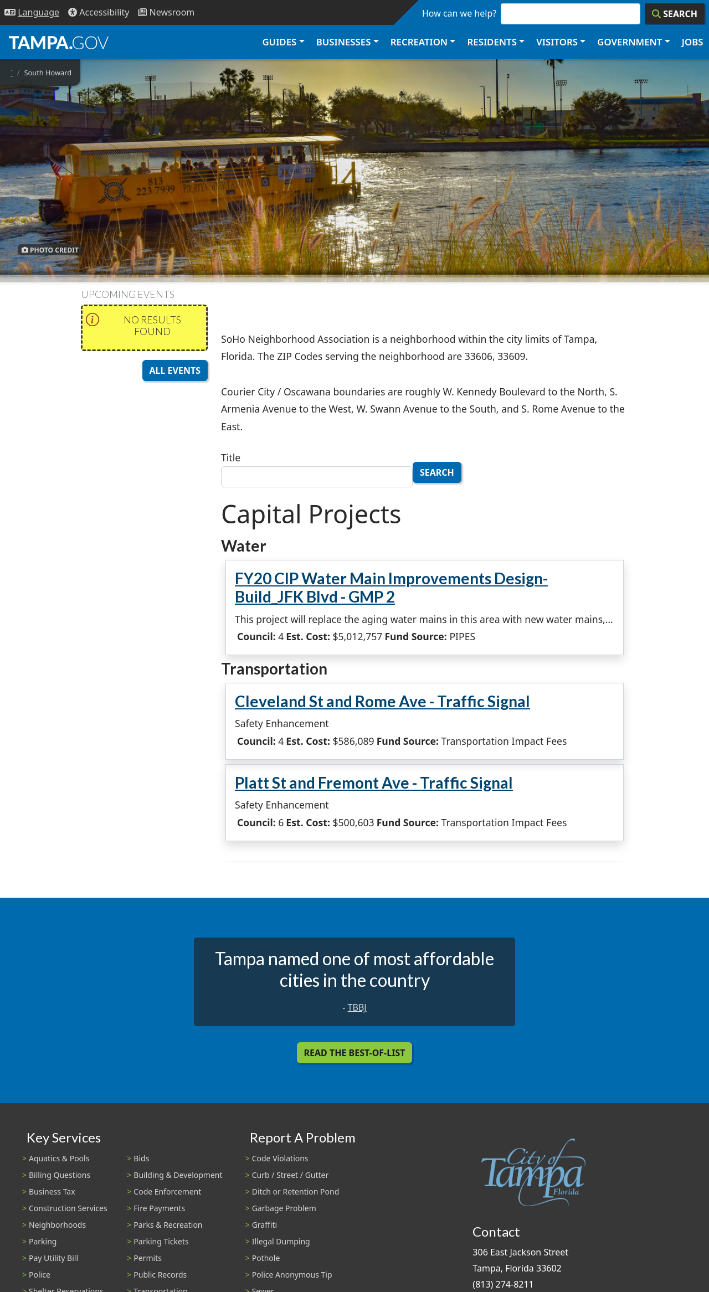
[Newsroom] (166, 12)
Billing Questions (59, 1175)
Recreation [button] (419, 41)
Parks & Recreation (167, 1224)
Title (230, 457)
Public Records (160, 1274)
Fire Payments (159, 1208)
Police (39, 1274)
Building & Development (177, 1175)
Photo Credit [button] (50, 249)
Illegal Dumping (281, 1241)
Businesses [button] (343, 41)
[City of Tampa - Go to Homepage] (59, 42)
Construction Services (68, 1208)
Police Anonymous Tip (292, 1274)
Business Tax (52, 1191)
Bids (141, 1158)
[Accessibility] (98, 12)
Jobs (692, 41)
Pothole (266, 1258)
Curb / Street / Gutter (290, 1175)
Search (437, 472)
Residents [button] (492, 41)
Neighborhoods (57, 1224)
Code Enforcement (167, 1191)
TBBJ (357, 1007)
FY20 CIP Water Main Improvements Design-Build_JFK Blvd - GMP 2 (391, 587)
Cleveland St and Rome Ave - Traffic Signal (382, 701)
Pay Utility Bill (53, 1258)
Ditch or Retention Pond (296, 1191)
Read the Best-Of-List (354, 1053)
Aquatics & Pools (59, 1158)
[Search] (675, 13)
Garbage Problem (284, 1208)
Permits (147, 1258)
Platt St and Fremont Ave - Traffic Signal (374, 782)
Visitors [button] (557, 41)
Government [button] (629, 41)
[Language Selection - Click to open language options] (32, 12)
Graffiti (264, 1224)
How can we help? (459, 13)
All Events (175, 370)
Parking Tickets (160, 1241)
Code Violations (280, 1158)
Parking (42, 1241)
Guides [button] (279, 41)
